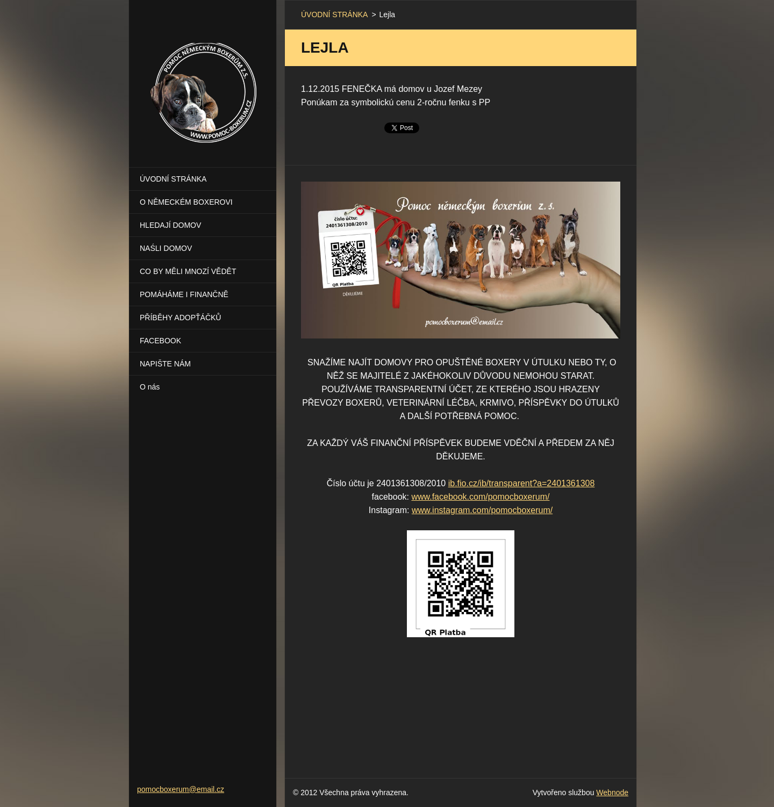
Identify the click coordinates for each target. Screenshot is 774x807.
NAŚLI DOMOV (166, 248)
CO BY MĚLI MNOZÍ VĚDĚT (188, 271)
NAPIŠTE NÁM (165, 363)
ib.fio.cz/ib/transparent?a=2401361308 (521, 483)
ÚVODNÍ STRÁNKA (173, 179)
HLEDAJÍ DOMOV (170, 225)
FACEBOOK (160, 340)
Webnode (612, 792)
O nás (150, 387)
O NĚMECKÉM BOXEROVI (186, 202)
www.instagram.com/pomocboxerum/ (482, 510)
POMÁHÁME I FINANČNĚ (184, 294)
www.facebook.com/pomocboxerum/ (480, 496)
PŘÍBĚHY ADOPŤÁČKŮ (180, 317)
